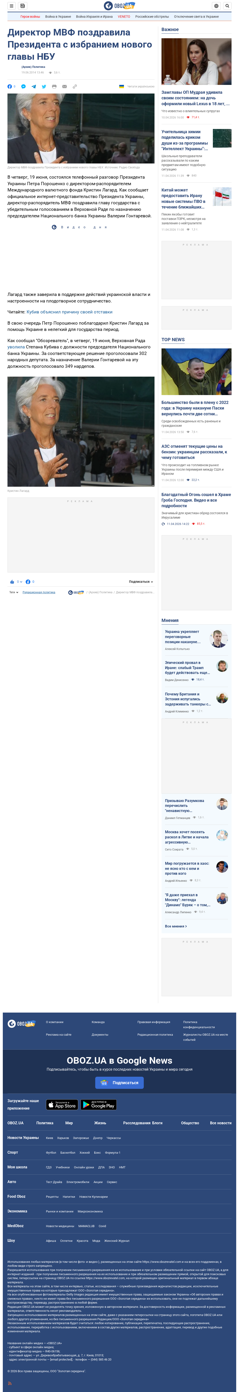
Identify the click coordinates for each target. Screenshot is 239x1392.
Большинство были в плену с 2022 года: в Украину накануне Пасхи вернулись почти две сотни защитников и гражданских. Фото (195, 408)
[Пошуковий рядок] (227, 5)
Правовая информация (153, 1022)
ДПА (101, 1167)
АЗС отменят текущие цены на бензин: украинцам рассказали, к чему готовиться (194, 452)
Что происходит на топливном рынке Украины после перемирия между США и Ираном (193, 469)
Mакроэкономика (90, 1211)
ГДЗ (49, 1167)
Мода (96, 1241)
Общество (190, 1123)
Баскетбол (67, 1152)
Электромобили (77, 1182)
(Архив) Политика (33, 67)
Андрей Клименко (177, 711)
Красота (82, 1241)
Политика (44, 1123)
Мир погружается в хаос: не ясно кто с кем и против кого (187, 868)
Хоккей (85, 1152)
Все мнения (174, 926)
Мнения (170, 620)
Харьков (63, 1138)
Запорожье (81, 1138)
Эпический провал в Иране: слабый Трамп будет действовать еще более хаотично (186, 667)
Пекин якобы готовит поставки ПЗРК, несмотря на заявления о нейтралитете (184, 218)
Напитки (69, 1196)
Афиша (51, 1241)
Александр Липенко (178, 912)
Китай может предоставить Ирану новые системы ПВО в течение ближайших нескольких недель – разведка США (183, 198)
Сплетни (66, 1241)
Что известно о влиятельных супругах (191, 111)
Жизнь (100, 1123)
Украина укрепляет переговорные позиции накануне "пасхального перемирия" (182, 636)
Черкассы (114, 1138)
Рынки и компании (60, 1211)
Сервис (112, 1182)
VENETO (124, 16)
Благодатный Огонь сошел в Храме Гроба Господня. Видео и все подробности (196, 500)
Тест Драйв (54, 1182)
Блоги (157, 1123)
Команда (98, 1022)
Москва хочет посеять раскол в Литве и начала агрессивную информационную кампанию (187, 837)
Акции (98, 1182)
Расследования (137, 1123)
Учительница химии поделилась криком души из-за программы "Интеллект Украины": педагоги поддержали (185, 140)
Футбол (51, 1152)
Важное (170, 29)
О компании (54, 1022)
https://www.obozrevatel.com (161, 1262)
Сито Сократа (174, 849)
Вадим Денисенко (177, 680)
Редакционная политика (39, 592)
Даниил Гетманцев (177, 818)
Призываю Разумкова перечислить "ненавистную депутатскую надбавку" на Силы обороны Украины (186, 805)
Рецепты (52, 1196)
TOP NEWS (173, 339)
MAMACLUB (86, 1226)
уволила (16, 347)
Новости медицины (60, 1226)
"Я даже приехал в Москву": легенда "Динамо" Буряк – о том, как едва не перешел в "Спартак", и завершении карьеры (187, 900)
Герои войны (30, 16)
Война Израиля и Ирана (94, 16)
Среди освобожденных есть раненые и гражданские (191, 423)
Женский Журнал (117, 1241)
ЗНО (112, 1167)
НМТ (122, 1167)
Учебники (63, 1167)
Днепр (97, 1138)
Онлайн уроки (84, 1167)
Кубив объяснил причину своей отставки (69, 312)
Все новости (221, 1123)
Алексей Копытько (177, 649)
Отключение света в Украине (196, 16)
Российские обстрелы (152, 16)
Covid (102, 1226)
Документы (100, 1034)
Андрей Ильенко (176, 880)
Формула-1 (112, 1152)
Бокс (97, 1152)
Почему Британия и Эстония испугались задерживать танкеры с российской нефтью (186, 699)
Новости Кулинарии (93, 1196)
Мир (69, 1123)
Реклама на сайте (58, 1034)
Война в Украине (58, 16)
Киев (49, 1138)
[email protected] (61, 1359)
